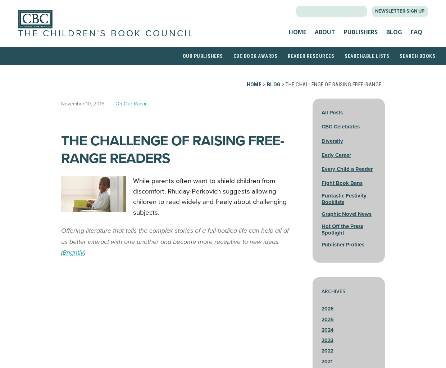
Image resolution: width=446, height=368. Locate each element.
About (325, 37)
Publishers (361, 37)
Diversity (332, 151)
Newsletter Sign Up (399, 11)
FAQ (416, 37)
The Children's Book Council (81, 38)
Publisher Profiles (343, 255)
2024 (327, 340)
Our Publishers (203, 66)
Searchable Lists (367, 66)
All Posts (332, 123)
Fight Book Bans (342, 194)
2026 (328, 320)
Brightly (73, 263)
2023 (327, 351)
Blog (394, 37)
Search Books (417, 66)
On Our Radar (131, 114)
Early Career (336, 165)
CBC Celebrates (341, 137)
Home (297, 37)
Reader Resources (311, 66)
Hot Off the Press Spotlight (342, 239)
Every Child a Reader (347, 179)
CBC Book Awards (255, 66)
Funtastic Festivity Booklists (344, 209)
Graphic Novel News (347, 224)
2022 (327, 362)
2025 (328, 330)
